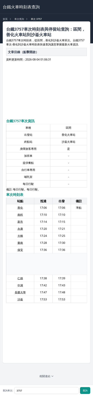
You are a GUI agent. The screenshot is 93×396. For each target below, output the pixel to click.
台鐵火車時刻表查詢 (21, 7)
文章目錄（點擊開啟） (23, 52)
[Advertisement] (46, 90)
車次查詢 (19, 19)
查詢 (85, 390)
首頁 (5, 19)
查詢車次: (8, 390)
